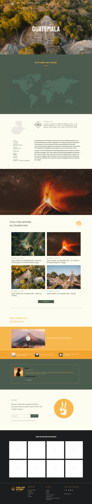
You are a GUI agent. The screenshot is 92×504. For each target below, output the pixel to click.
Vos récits (30, 496)
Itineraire (14, 258)
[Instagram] (72, 3)
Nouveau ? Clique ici (32, 490)
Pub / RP (47, 493)
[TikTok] (76, 3)
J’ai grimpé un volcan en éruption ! (59, 338)
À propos (48, 490)
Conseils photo (31, 493)
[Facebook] (68, 3)
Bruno (27, 368)
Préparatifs (30, 491)
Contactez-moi (49, 496)
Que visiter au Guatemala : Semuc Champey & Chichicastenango (26, 261)
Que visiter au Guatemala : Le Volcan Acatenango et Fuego (63, 261)
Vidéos (29, 494)
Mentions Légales (67, 493)
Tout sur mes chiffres (50, 494)
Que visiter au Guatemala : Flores (61, 294)
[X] (70, 3)
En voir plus (46, 301)
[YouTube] (74, 3)
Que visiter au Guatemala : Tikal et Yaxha (26, 295)
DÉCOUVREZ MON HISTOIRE (30, 376)
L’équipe (47, 491)
